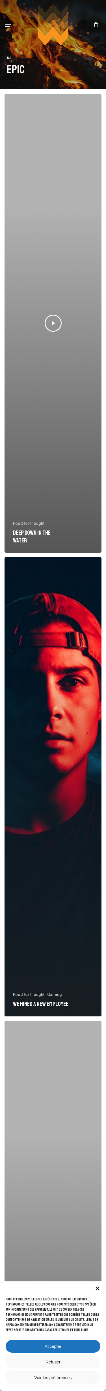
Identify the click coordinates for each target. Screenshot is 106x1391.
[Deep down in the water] (53, 323)
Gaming (54, 994)
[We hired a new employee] (53, 786)
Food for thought (28, 523)
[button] (97, 1288)
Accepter (53, 1346)
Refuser (53, 1361)
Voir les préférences (53, 1377)
